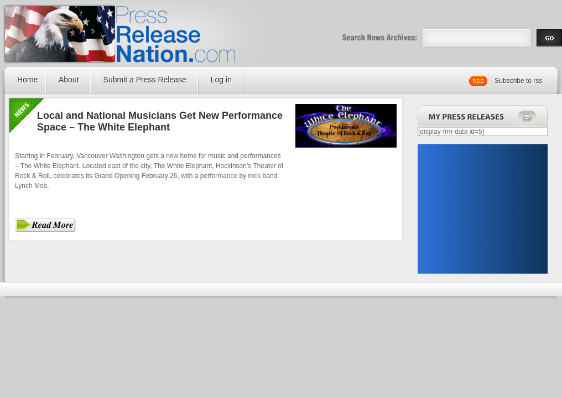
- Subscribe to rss (516, 81)
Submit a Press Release (144, 79)
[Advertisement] (482, 209)
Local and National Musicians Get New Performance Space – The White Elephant (160, 121)
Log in (221, 79)
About (69, 79)
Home (27, 79)
